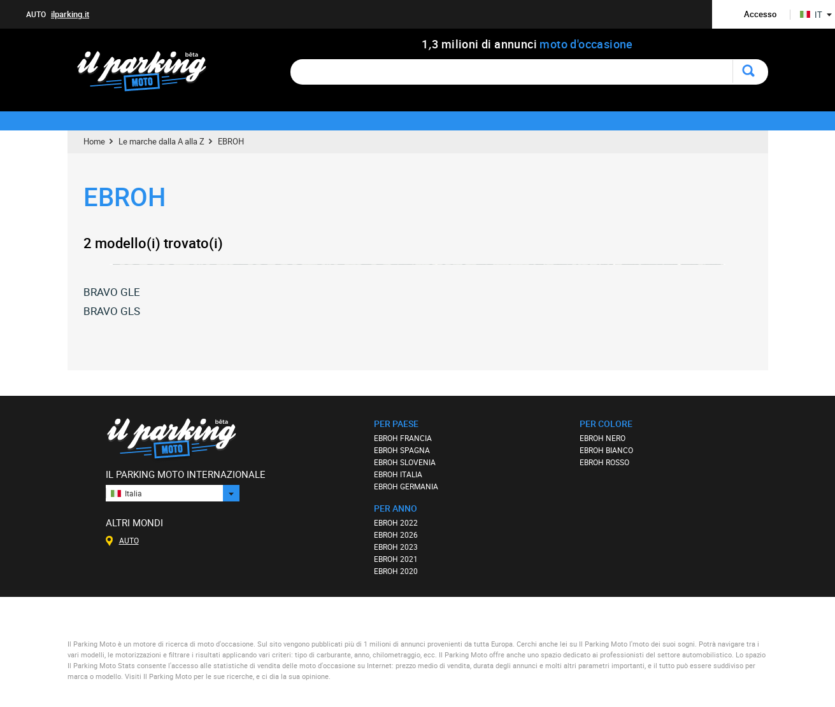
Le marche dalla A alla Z (161, 141)
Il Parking (148, 75)
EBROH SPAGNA (402, 450)
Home (94, 141)
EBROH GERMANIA (406, 486)
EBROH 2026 (396, 534)
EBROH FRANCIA (403, 438)
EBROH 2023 (396, 547)
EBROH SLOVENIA (405, 462)
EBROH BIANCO (606, 450)
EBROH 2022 (396, 522)
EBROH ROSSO (604, 462)
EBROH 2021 (396, 559)
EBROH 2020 (396, 571)
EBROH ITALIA (398, 474)
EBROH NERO (602, 438)
